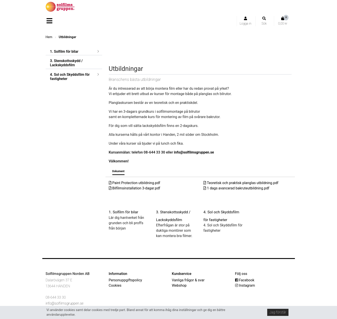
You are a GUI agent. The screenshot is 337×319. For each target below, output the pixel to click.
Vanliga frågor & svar (188, 280)
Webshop (179, 285)
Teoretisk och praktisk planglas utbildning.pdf (240, 183)
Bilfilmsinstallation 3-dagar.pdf (134, 188)
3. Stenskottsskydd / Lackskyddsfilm (66, 63)
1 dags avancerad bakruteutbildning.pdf (236, 188)
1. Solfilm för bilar (64, 51)
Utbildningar (67, 37)
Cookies (115, 285)
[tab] (118, 172)
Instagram (245, 285)
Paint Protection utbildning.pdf (134, 183)
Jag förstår (277, 312)
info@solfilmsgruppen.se (194, 152)
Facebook (244, 280)
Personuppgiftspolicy (125, 280)
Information (118, 274)
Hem (49, 37)
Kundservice (181, 274)
